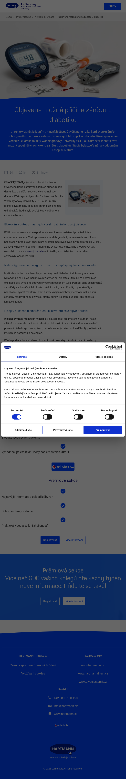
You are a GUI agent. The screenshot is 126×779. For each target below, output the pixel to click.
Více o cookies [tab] (104, 356)
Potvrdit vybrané (63, 430)
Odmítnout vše (23, 430)
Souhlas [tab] (22, 356)
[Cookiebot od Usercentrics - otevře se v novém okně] (108, 347)
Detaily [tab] (63, 356)
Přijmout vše (102, 430)
